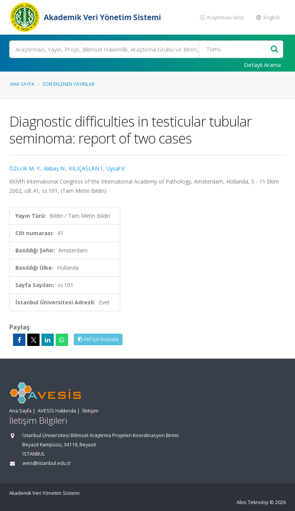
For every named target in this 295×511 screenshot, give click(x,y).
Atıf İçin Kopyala (98, 339)
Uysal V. (116, 168)
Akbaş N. (55, 168)
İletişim (90, 410)
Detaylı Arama (262, 64)
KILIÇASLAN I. (86, 168)
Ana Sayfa (22, 84)
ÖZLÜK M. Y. (25, 168)
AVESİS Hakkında (57, 410)
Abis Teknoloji (252, 502)
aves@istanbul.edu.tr (46, 463)
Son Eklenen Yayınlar (68, 84)
